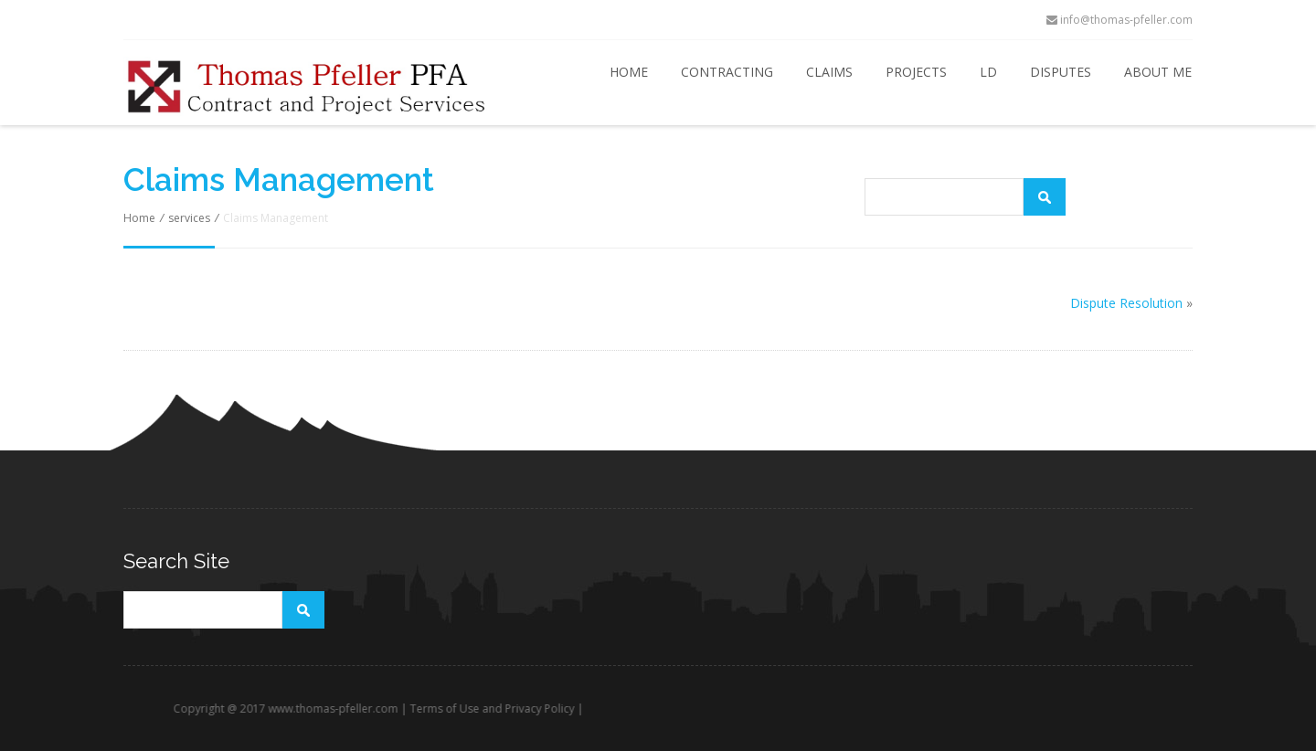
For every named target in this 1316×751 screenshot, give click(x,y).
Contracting (727, 71)
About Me (1158, 71)
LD (988, 71)
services (189, 218)
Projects (916, 71)
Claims (829, 71)
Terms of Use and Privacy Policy (525, 708)
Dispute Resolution (1126, 303)
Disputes (1060, 71)
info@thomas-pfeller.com (1119, 19)
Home (629, 71)
